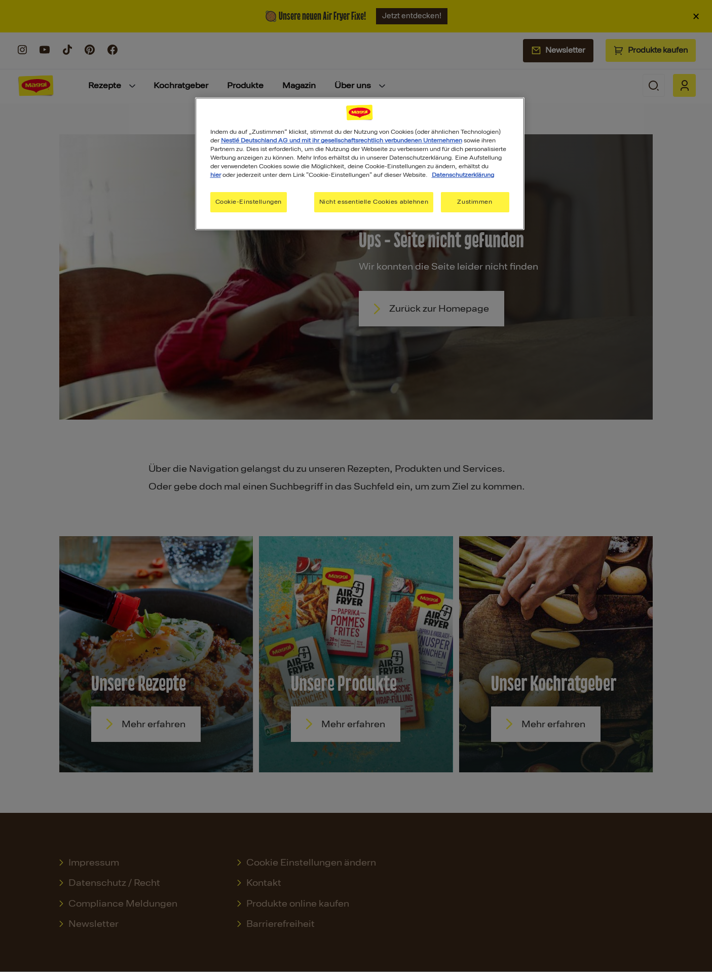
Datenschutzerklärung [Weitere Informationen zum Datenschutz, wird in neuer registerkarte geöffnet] (463, 174)
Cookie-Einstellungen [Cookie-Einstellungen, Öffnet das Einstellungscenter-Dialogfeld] (248, 201)
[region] (359, 163)
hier (215, 174)
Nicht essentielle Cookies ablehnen (373, 201)
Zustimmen (474, 201)
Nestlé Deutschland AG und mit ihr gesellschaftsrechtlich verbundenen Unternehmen (341, 140)
